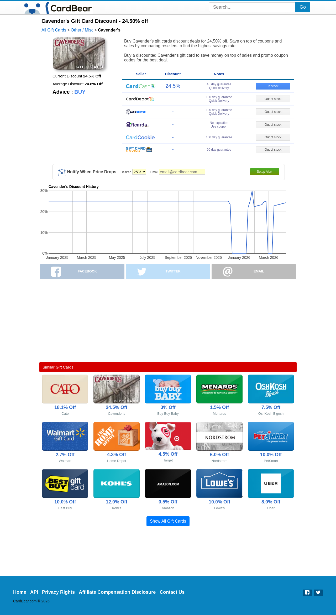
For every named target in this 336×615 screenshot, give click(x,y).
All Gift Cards (53, 30)
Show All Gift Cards (168, 521)
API (34, 592)
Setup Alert (264, 172)
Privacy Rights (58, 592)
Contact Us (172, 592)
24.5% (172, 86)
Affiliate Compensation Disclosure (117, 592)
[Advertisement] (168, 321)
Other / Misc (82, 30)
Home (19, 592)
